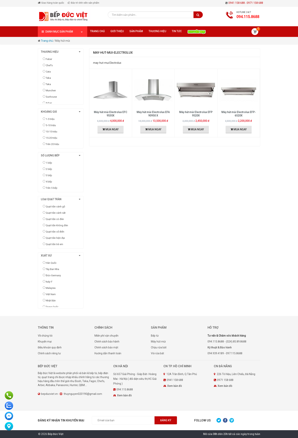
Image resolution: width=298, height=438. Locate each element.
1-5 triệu (50, 119)
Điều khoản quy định (50, 347)
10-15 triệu (51, 131)
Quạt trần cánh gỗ (55, 206)
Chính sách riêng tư (49, 353)
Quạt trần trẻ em (54, 244)
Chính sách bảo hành (106, 341)
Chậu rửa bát (158, 347)
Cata (48, 71)
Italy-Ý (49, 281)
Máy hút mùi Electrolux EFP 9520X (195, 114)
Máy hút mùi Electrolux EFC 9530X (110, 114)
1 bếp (49, 162)
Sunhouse (51, 96)
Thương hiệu (157, 31)
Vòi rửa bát (157, 353)
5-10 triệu (51, 125)
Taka (48, 84)
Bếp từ (155, 335)
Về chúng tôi (45, 335)
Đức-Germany (53, 275)
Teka (48, 77)
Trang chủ (97, 31)
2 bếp (49, 169)
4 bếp (49, 181)
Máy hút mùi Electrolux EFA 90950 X (153, 114)
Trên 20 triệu (52, 144)
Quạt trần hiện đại (55, 238)
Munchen (51, 90)
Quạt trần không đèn (57, 225)
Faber (49, 59)
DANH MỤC (62, 31)
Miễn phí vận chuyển (106, 335)
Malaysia (50, 288)
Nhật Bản (51, 300)
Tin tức (177, 31)
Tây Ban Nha (52, 269)
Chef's (49, 65)
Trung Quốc (52, 306)
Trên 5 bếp (51, 187)
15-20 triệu (51, 137)
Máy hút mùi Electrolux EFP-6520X (238, 114)
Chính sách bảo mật (106, 347)
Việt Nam (51, 294)
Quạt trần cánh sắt (56, 212)
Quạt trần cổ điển (55, 231)
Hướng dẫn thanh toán (107, 353)
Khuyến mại (45, 341)
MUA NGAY (110, 129)
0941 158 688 (237, 2)
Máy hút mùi (158, 341)
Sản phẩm (136, 31)
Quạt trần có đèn (55, 219)
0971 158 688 (255, 2)
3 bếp (49, 175)
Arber (49, 103)
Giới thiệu (117, 31)
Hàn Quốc (51, 262)
